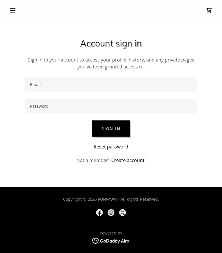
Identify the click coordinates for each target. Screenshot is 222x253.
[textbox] (111, 84)
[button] (22, 10)
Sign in (111, 128)
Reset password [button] (111, 147)
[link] (209, 10)
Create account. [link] (128, 160)
